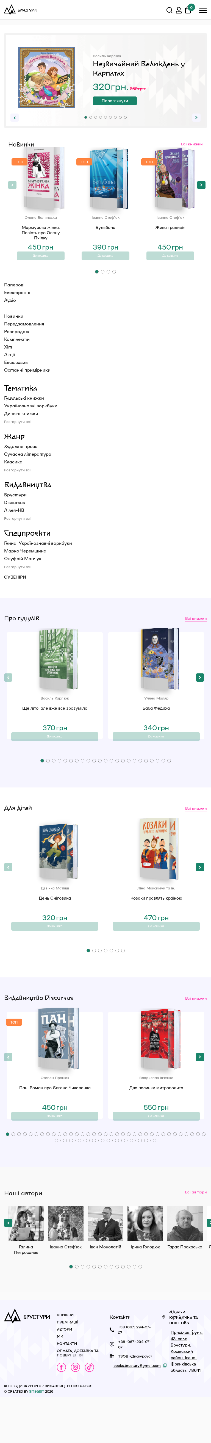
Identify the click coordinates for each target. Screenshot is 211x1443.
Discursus (14, 513)
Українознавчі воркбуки (30, 417)
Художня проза (21, 457)
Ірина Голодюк (145, 1269)
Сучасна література (27, 465)
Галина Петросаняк (26, 1269)
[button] (85, 117)
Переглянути (126, 102)
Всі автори (196, 1237)
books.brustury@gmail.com (137, 1411)
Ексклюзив (16, 373)
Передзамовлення (24, 335)
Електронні (17, 303)
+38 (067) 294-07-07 (134, 1375)
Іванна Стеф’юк (66, 1269)
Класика (13, 473)
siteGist (36, 1437)
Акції (9, 366)
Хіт (8, 358)
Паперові (14, 296)
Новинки (13, 327)
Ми (60, 1382)
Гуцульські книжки (24, 409)
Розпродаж (16, 342)
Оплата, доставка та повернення (78, 1398)
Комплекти (17, 350)
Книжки (65, 1361)
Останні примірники (27, 381)
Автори (64, 1375)
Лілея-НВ (14, 521)
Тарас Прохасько (185, 1269)
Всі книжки (192, 144)
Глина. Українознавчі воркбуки (38, 554)
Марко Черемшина (25, 562)
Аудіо (10, 311)
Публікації (67, 1368)
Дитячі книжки (21, 424)
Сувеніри (15, 588)
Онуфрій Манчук (22, 570)
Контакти (67, 1389)
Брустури (15, 506)
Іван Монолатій (105, 1269)
